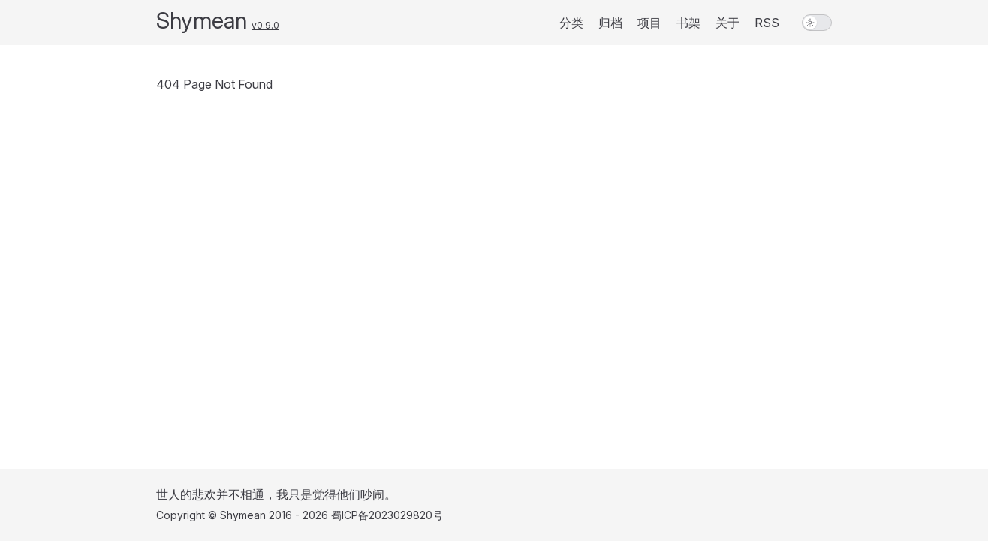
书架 (688, 22)
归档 (610, 22)
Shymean (201, 20)
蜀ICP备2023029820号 (387, 515)
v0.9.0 (265, 25)
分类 (571, 22)
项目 (649, 22)
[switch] (817, 22)
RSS (767, 22)
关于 (727, 22)
